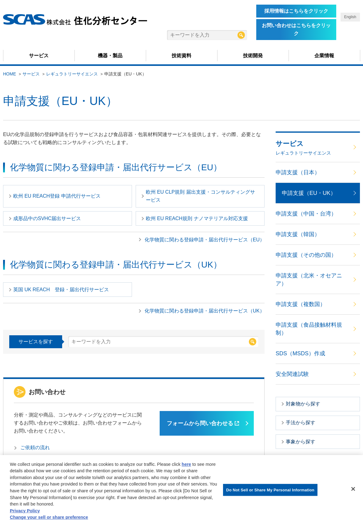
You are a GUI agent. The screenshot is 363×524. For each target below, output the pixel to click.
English (350, 17)
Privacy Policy (25, 512)
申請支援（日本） (298, 172)
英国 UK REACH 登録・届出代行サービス (61, 289)
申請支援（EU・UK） (309, 193)
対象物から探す (303, 403)
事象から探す (300, 441)
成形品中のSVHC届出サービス (47, 218)
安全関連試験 (292, 374)
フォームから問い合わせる (203, 423)
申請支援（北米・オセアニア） (309, 279)
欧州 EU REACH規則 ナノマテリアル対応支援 (197, 218)
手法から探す (300, 422)
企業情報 (324, 55)
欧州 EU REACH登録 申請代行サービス (57, 196)
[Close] (353, 490)
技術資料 (181, 55)
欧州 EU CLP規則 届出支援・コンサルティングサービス (200, 196)
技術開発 (253, 55)
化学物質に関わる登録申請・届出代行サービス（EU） (205, 239)
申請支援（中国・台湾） (306, 214)
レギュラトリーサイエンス (72, 73)
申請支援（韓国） (298, 234)
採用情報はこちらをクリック (296, 11)
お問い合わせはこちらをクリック (296, 29)
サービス (39, 55)
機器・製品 (110, 55)
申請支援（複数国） (300, 304)
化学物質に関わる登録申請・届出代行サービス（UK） (205, 310)
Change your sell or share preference (49, 518)
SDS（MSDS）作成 (300, 353)
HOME (9, 73)
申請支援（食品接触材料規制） (309, 329)
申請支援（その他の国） (306, 255)
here (186, 465)
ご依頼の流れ (35, 447)
